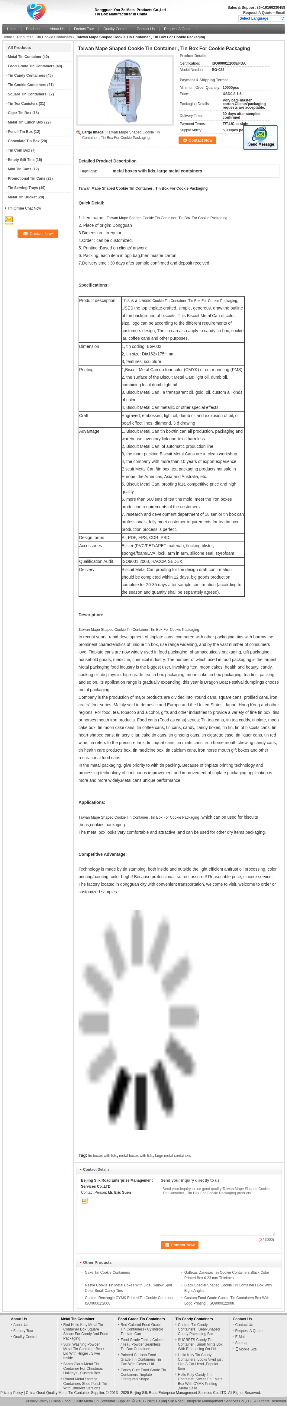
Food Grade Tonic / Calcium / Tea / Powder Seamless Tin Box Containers (143, 1344)
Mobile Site (245, 1349)
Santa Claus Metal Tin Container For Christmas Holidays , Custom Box (83, 1368)
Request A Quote (257, 13)
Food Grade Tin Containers (31, 66)
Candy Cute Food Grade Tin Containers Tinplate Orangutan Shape (143, 1374)
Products (33, 29)
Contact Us (146, 29)
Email (280, 13)
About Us (57, 29)
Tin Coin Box (19, 150)
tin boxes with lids (102, 1156)
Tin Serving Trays (23, 188)
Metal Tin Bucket (22, 197)
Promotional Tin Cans (26, 178)
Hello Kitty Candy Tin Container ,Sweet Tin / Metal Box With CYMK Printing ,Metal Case (201, 1381)
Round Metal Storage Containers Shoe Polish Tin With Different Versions (85, 1383)
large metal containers (173, 1156)
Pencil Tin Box (20, 132)
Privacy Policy (11, 1393)
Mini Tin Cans (19, 169)
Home (12, 29)
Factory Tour (84, 29)
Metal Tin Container (24, 57)
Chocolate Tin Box (24, 141)
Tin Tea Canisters (23, 103)
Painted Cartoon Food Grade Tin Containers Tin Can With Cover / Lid (141, 1359)
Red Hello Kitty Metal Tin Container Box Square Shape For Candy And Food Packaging (85, 1331)
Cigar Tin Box (19, 113)
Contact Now (200, 140)
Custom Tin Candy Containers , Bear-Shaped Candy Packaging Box (199, 1329)
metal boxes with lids (136, 1156)
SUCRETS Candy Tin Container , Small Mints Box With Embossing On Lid (200, 1344)
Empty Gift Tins (21, 160)
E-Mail (240, 1337)
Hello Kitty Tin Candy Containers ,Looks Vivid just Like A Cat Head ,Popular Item (200, 1362)
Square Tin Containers (27, 94)
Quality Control (115, 29)
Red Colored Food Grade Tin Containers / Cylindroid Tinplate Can (142, 1329)
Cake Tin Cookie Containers (107, 1272)
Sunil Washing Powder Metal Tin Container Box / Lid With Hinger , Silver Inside (83, 1351)
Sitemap (241, 1343)
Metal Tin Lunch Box (25, 122)
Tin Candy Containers (26, 75)
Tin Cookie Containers (54, 37)
